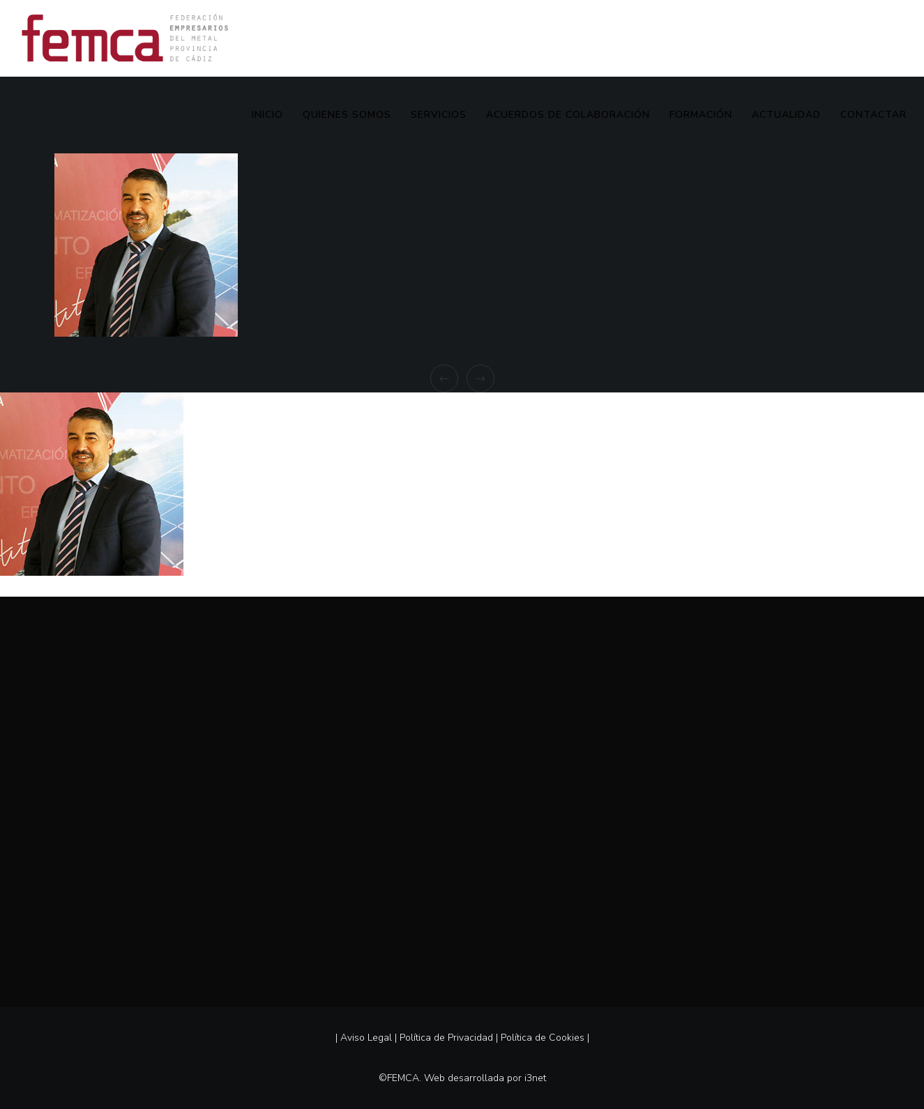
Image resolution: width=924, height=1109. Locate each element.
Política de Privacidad (446, 1037)
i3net (535, 1078)
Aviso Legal (366, 1037)
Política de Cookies (542, 1037)
